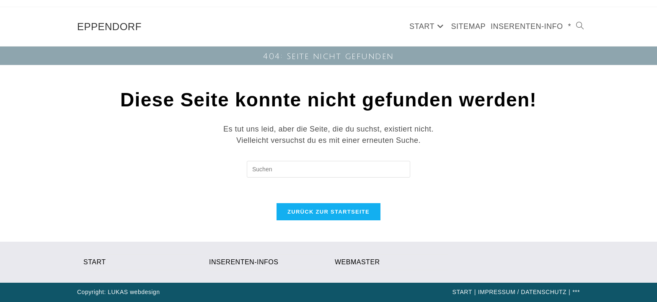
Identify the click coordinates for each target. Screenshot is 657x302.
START (94, 262)
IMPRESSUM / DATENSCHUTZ (522, 292)
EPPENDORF (109, 26)
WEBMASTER (357, 262)
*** (576, 292)
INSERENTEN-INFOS (243, 262)
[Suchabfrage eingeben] (328, 169)
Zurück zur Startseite (328, 212)
